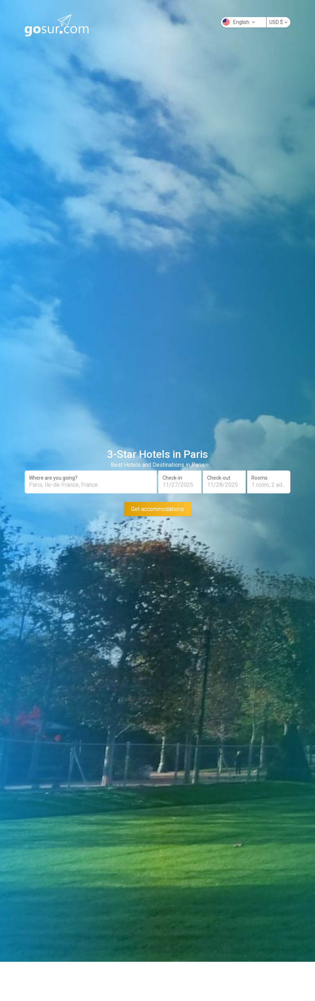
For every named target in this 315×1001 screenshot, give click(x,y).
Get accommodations (157, 508)
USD (278, 22)
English (238, 22)
